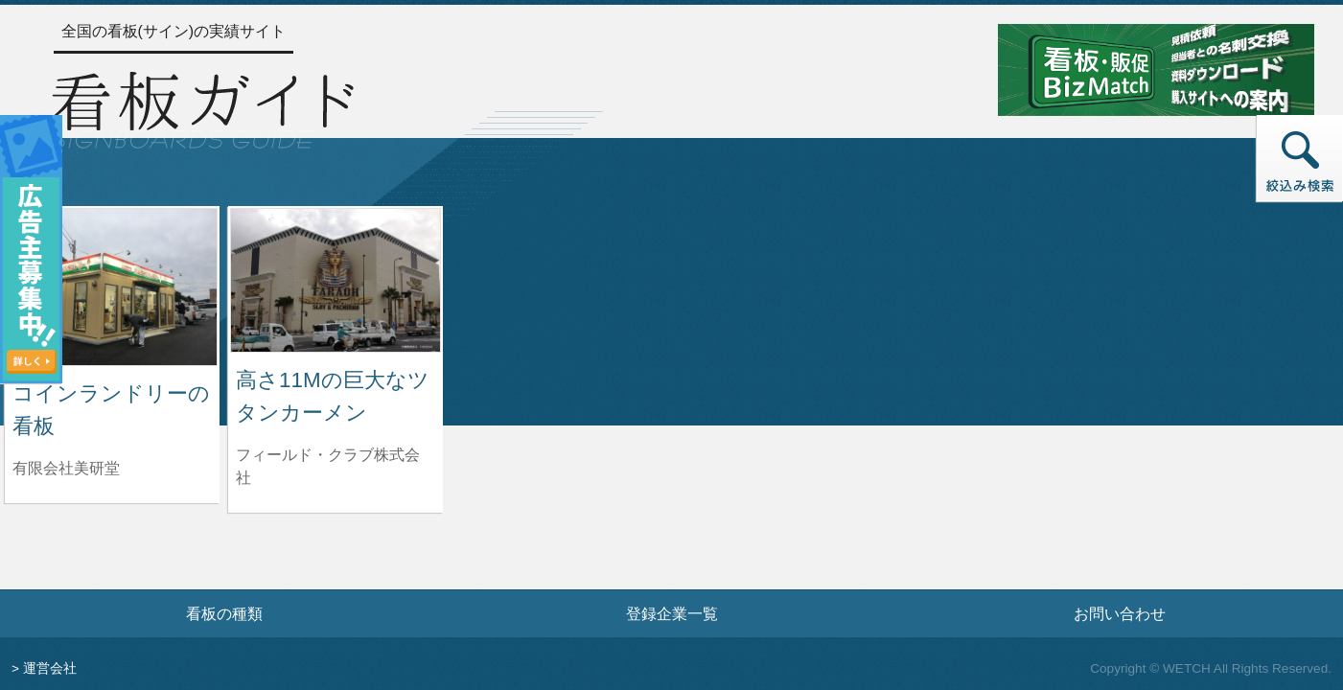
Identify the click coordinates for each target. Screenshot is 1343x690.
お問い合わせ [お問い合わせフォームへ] (1120, 613)
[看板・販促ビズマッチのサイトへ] (1156, 68)
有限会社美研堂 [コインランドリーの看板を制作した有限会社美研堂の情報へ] (66, 468)
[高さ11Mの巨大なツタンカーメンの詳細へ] (335, 279)
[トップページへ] (202, 107)
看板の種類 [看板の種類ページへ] (224, 613)
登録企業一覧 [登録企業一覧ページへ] (672, 613)
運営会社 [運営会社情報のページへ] (50, 668)
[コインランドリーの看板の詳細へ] (112, 286)
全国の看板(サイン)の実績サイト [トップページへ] (174, 31)
